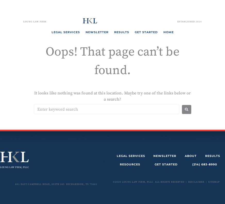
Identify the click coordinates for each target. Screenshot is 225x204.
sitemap (214, 182)
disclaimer (196, 182)
